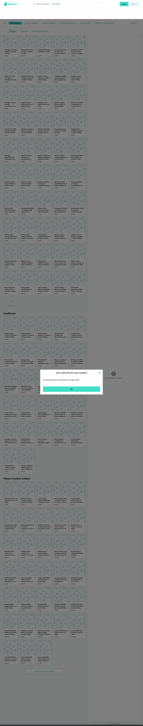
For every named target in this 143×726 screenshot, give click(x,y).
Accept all (117, 716)
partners (52, 713)
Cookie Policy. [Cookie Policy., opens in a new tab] (40, 724)
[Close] (99, 353)
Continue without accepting (131, 709)
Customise (101, 716)
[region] (71, 716)
